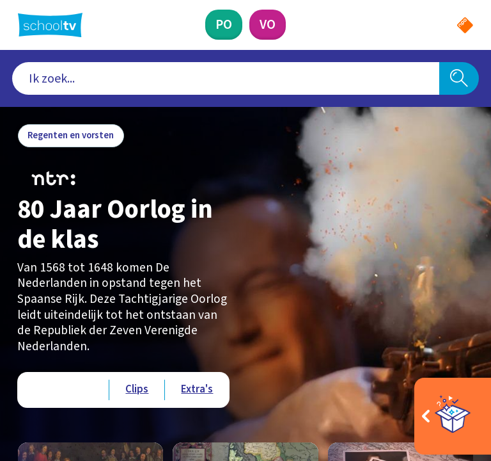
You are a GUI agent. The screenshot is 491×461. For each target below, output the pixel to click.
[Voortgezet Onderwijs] (267, 25)
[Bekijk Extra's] (197, 390)
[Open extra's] (452, 416)
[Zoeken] (459, 78)
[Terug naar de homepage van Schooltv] (50, 25)
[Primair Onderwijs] (223, 25)
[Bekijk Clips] (137, 390)
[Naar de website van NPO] (465, 25)
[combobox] (226, 78)
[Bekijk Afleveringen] (63, 390)
